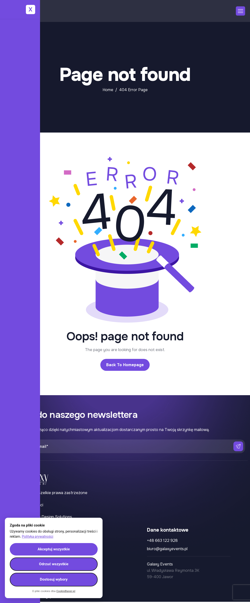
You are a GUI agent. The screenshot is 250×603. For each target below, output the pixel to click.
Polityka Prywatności (24, 504)
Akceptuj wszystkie (54, 547)
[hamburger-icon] (240, 11)
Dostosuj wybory (53, 579)
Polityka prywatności (37, 534)
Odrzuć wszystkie (53, 563)
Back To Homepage (125, 364)
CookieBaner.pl (65, 591)
